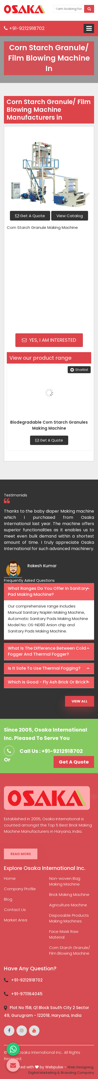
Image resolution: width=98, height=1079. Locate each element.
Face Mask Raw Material (63, 934)
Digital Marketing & (44, 1072)
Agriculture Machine (68, 905)
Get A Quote (30, 215)
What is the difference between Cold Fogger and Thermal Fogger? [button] (47, 651)
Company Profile (20, 888)
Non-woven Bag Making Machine (64, 881)
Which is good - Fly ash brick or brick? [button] (48, 682)
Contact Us (15, 909)
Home (10, 878)
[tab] (49, 591)
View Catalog (69, 215)
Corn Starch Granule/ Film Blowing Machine (69, 950)
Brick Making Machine (69, 894)
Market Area (15, 920)
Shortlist (79, 369)
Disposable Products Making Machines (69, 918)
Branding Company (77, 1072)
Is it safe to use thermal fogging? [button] (44, 668)
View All (80, 701)
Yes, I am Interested (49, 340)
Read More (20, 853)
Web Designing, (80, 1067)
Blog (8, 899)
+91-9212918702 (24, 28)
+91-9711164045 (27, 994)
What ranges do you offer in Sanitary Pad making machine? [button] (48, 591)
